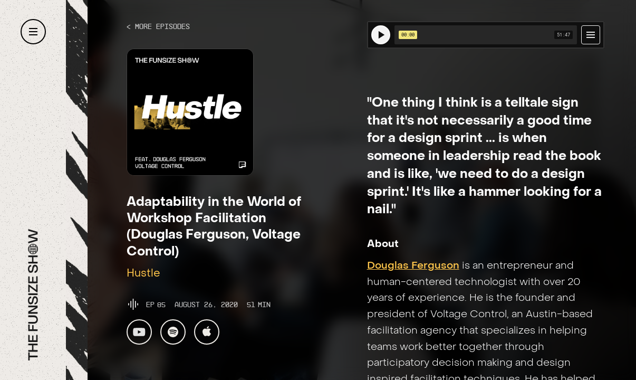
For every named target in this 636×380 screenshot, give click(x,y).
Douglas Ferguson (413, 266)
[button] (33, 31)
